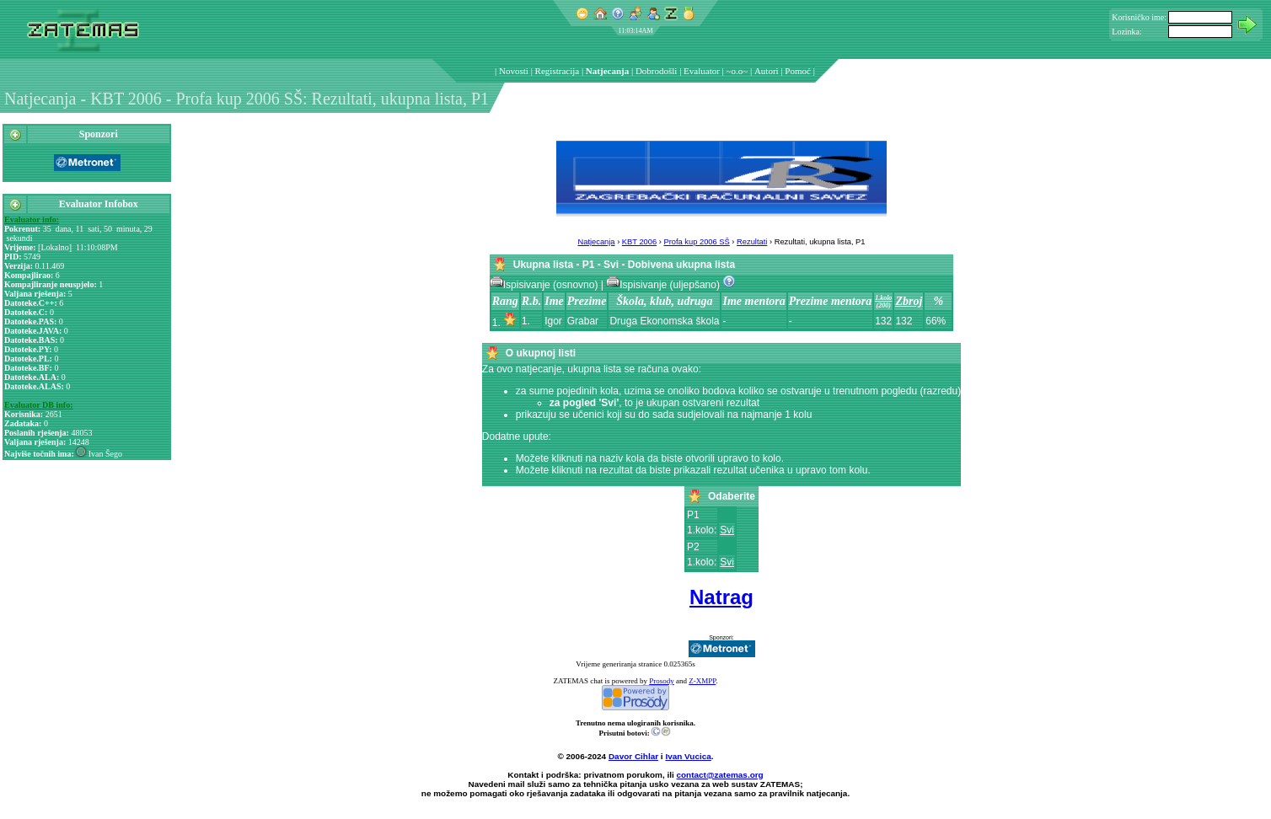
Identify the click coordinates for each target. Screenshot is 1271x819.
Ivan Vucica (688, 756)
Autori (766, 71)
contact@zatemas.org (720, 774)
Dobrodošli (657, 71)
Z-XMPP (702, 681)
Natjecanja (607, 71)
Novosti (513, 71)
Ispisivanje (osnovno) (545, 285)
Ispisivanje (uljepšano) (664, 285)
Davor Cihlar (633, 756)
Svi (727, 530)
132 (883, 321)
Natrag (721, 597)
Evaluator (702, 71)
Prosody (661, 681)
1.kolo (883, 298)
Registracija (557, 71)
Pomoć (798, 71)
